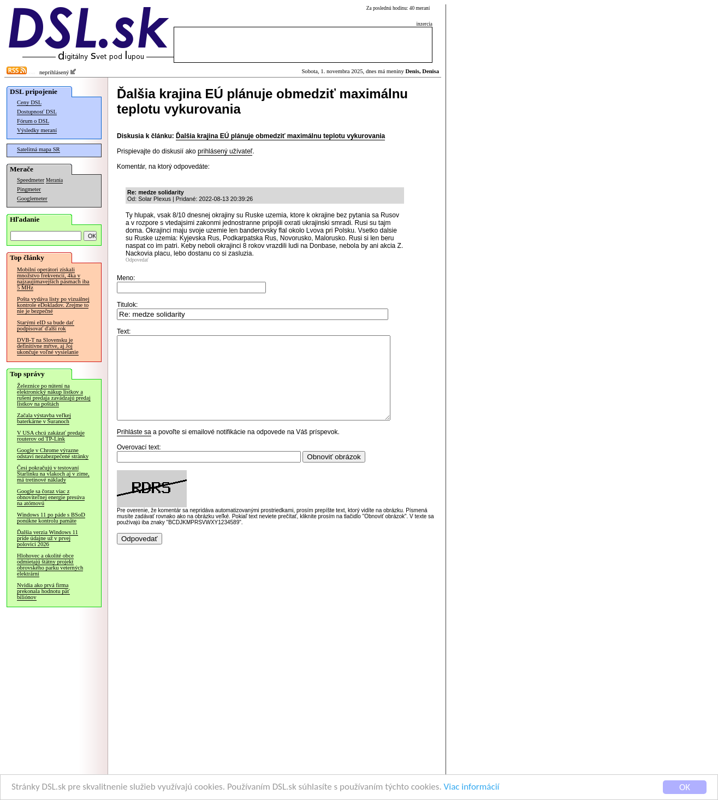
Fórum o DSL (33, 121)
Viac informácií (472, 787)
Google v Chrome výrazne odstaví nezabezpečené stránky (52, 453)
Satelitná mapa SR (38, 149)
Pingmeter (29, 189)
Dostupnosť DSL (37, 112)
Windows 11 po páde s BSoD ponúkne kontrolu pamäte (51, 518)
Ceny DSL (29, 102)
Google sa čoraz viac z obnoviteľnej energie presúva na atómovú (51, 497)
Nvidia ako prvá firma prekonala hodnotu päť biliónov (43, 591)
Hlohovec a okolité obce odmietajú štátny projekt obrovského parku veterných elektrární (50, 565)
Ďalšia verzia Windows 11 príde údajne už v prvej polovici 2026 (47, 538)
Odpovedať (137, 260)
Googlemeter (32, 198)
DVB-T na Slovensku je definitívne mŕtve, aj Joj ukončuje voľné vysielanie (48, 346)
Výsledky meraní (37, 130)
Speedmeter (30, 180)
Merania (54, 180)
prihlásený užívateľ (225, 151)
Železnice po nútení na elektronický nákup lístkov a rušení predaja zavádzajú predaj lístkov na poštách (54, 395)
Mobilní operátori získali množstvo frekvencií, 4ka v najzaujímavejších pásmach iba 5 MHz (53, 278)
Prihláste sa (134, 448)
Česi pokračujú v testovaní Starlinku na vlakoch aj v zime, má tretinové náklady (53, 474)
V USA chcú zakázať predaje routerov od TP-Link (51, 436)
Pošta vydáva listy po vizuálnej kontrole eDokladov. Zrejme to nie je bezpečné (53, 305)
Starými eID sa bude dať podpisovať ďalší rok (45, 325)
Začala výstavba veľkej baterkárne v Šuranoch (44, 418)
